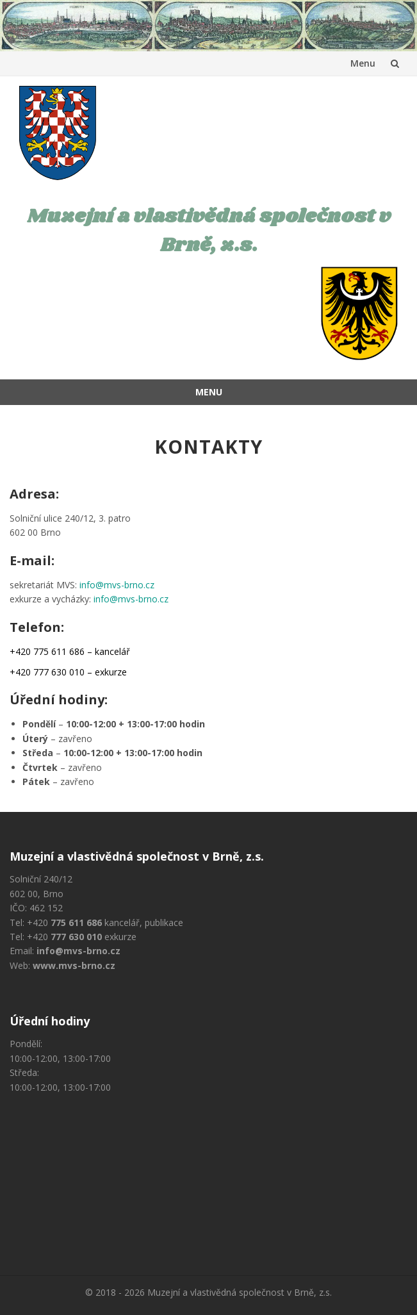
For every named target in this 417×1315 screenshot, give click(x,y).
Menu (362, 63)
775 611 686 (76, 922)
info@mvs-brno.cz (116, 585)
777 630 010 (76, 936)
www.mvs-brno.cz (74, 965)
